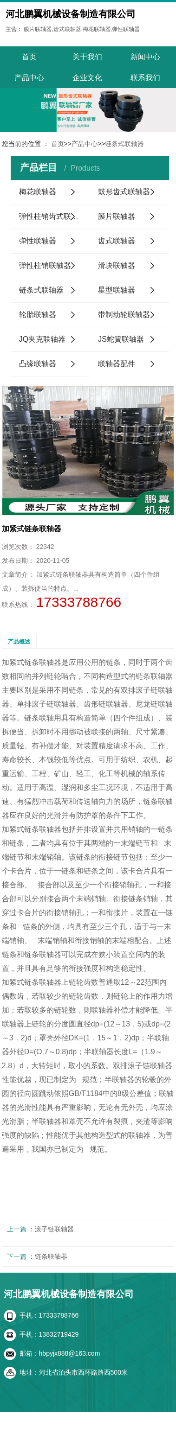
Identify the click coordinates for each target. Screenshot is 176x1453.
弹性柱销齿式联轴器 (52, 216)
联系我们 (145, 78)
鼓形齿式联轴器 (124, 192)
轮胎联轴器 (37, 315)
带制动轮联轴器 (124, 315)
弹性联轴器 (37, 241)
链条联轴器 (51, 1256)
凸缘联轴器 (37, 364)
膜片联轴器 (116, 216)
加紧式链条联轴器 (31, 662)
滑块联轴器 (116, 265)
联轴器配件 (116, 364)
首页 (29, 57)
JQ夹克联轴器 (42, 339)
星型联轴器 (116, 290)
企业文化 (87, 78)
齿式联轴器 (116, 241)
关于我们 (87, 57)
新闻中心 (145, 57)
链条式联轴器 (124, 143)
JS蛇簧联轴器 (121, 339)
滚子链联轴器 (54, 1229)
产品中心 (29, 78)
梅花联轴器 (37, 192)
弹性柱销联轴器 (45, 265)
